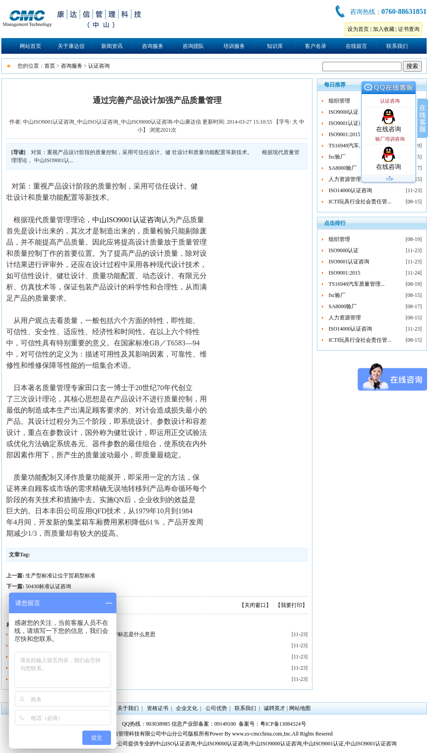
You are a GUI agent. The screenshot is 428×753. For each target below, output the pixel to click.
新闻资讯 (112, 46)
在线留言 (356, 46)
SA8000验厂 (343, 168)
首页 (49, 66)
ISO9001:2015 (344, 134)
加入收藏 (383, 29)
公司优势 (216, 708)
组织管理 (339, 101)
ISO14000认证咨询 (350, 190)
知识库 (275, 46)
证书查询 (408, 29)
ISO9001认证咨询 (349, 123)
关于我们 (128, 708)
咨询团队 (193, 46)
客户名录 (315, 46)
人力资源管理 (345, 179)
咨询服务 (152, 46)
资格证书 (157, 708)
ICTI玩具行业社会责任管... (360, 201)
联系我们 (397, 46)
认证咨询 (99, 66)
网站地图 (300, 708)
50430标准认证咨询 (48, 586)
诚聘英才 (274, 708)
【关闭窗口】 (255, 605)
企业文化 (186, 708)
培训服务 (234, 46)
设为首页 (358, 29)
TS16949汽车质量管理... (357, 145)
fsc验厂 (337, 157)
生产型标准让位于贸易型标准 (60, 575)
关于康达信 (71, 46)
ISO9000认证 (344, 112)
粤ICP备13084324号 (283, 724)
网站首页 (30, 46)
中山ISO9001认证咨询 (126, 220)
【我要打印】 (291, 605)
